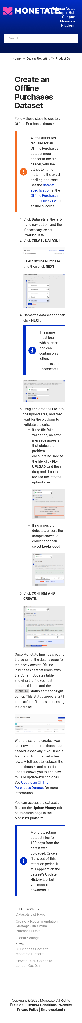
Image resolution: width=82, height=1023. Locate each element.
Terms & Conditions (42, 1005)
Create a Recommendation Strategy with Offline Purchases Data (37, 926)
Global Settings (28, 938)
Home (16, 58)
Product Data (64, 58)
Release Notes (63, 8)
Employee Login (53, 1010)
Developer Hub (63, 13)
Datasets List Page (30, 914)
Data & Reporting (38, 58)
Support (68, 17)
